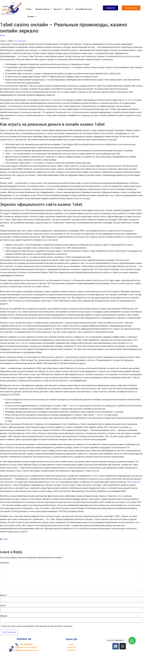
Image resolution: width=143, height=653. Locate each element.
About (68, 9)
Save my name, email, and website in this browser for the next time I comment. (37, 626)
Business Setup (43, 9)
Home (28, 9)
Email (3, 606)
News (2, 35)
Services (58, 9)
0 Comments (20, 41)
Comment (4, 563)
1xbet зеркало (133, 482)
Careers (31, 16)
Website (3, 616)
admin (6, 539)
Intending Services (84, 9)
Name (3, 595)
